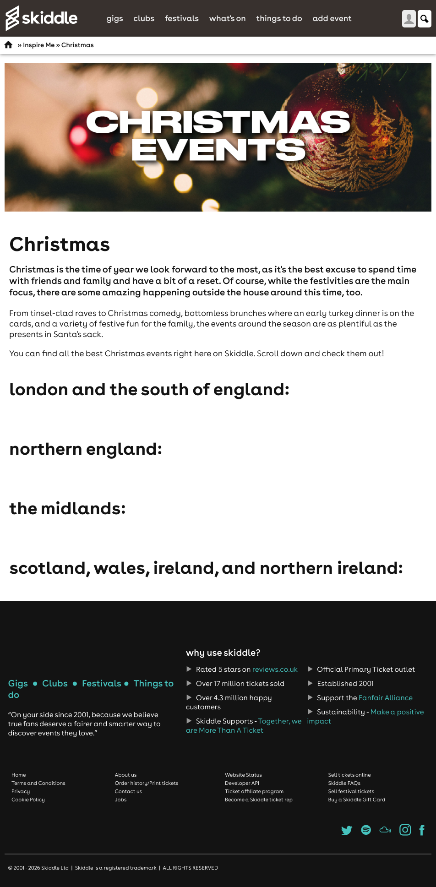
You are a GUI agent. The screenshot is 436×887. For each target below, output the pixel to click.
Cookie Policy (28, 799)
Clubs (143, 18)
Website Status (243, 775)
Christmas (77, 45)
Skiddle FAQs (344, 783)
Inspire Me (38, 45)
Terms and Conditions (38, 783)
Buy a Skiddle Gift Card (357, 799)
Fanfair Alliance (386, 697)
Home (18, 775)
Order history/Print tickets (147, 783)
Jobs (121, 799)
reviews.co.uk (275, 669)
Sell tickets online (349, 775)
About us (126, 775)
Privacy (20, 791)
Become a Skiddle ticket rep (259, 799)
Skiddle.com (41, 18)
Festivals (182, 18)
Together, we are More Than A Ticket (243, 726)
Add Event (332, 18)
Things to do (279, 18)
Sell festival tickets (351, 791)
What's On (227, 18)
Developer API (242, 783)
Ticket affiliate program (254, 791)
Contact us (128, 791)
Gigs (114, 18)
